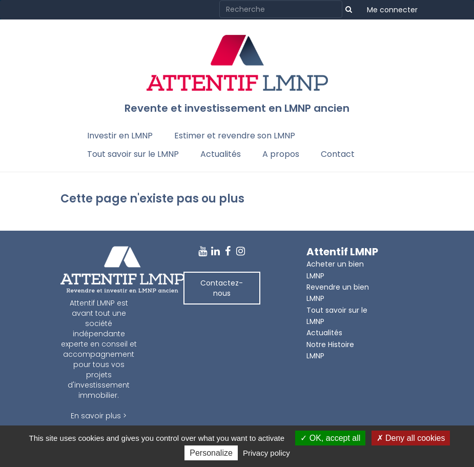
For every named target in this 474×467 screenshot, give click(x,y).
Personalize (211, 453)
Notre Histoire (330, 344)
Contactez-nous (221, 288)
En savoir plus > (99, 416)
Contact (338, 154)
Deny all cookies (411, 438)
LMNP (315, 356)
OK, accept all (330, 438)
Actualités (220, 154)
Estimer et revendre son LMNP (234, 135)
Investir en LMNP (120, 135)
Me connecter (392, 10)
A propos (280, 154)
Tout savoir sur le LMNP (133, 154)
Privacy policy (266, 453)
